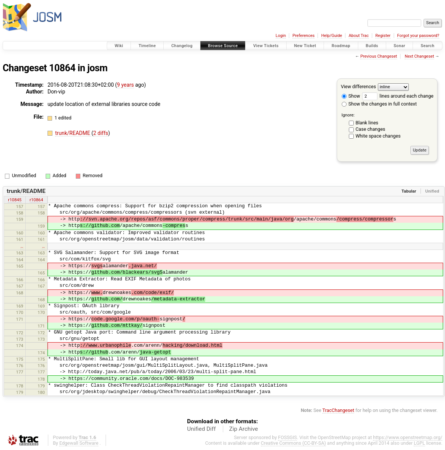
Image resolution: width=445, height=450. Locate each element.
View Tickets (265, 45)
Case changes (370, 129)
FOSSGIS (287, 437)
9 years (125, 85)
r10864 (36, 199)
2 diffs (100, 133)
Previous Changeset (378, 56)
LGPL (419, 443)
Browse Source (223, 45)
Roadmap (340, 45)
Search (427, 45)
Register (382, 35)
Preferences (303, 35)
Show (351, 96)
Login (281, 35)
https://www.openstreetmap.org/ (407, 437)
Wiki (119, 45)
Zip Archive (243, 429)
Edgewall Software (78, 443)
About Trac (359, 35)
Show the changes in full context (379, 104)
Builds (372, 45)
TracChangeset (338, 410)
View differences (358, 86)
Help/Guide (331, 35)
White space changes (378, 136)
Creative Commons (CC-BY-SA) (293, 443)
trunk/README (73, 133)
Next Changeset (419, 56)
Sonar (399, 45)
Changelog (181, 45)
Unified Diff (201, 429)
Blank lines (367, 123)
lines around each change (397, 96)
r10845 (14, 199)
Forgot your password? (418, 35)
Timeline (147, 45)
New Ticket (305, 45)
